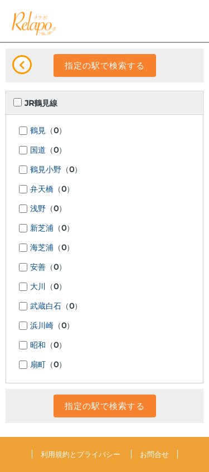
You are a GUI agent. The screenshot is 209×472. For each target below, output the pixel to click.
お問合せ (154, 454)
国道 (38, 150)
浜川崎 (42, 326)
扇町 (38, 365)
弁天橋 (42, 189)
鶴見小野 (45, 170)
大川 (38, 287)
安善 (38, 267)
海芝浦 (42, 248)
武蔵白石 (45, 306)
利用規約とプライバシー (80, 454)
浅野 (38, 209)
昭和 (38, 345)
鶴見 (38, 130)
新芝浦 (42, 228)
